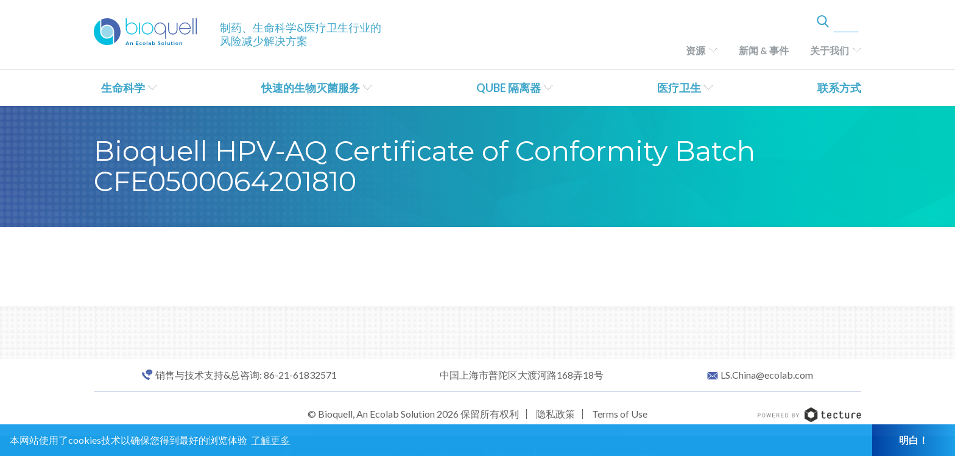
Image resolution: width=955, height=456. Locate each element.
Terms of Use (619, 413)
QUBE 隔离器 (508, 87)
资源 (695, 50)
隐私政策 (555, 413)
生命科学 (123, 87)
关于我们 (829, 50)
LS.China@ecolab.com (767, 375)
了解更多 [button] (270, 440)
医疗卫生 (679, 87)
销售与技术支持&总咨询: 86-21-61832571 (246, 375)
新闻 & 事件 (764, 50)
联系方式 (839, 87)
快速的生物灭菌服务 (310, 87)
